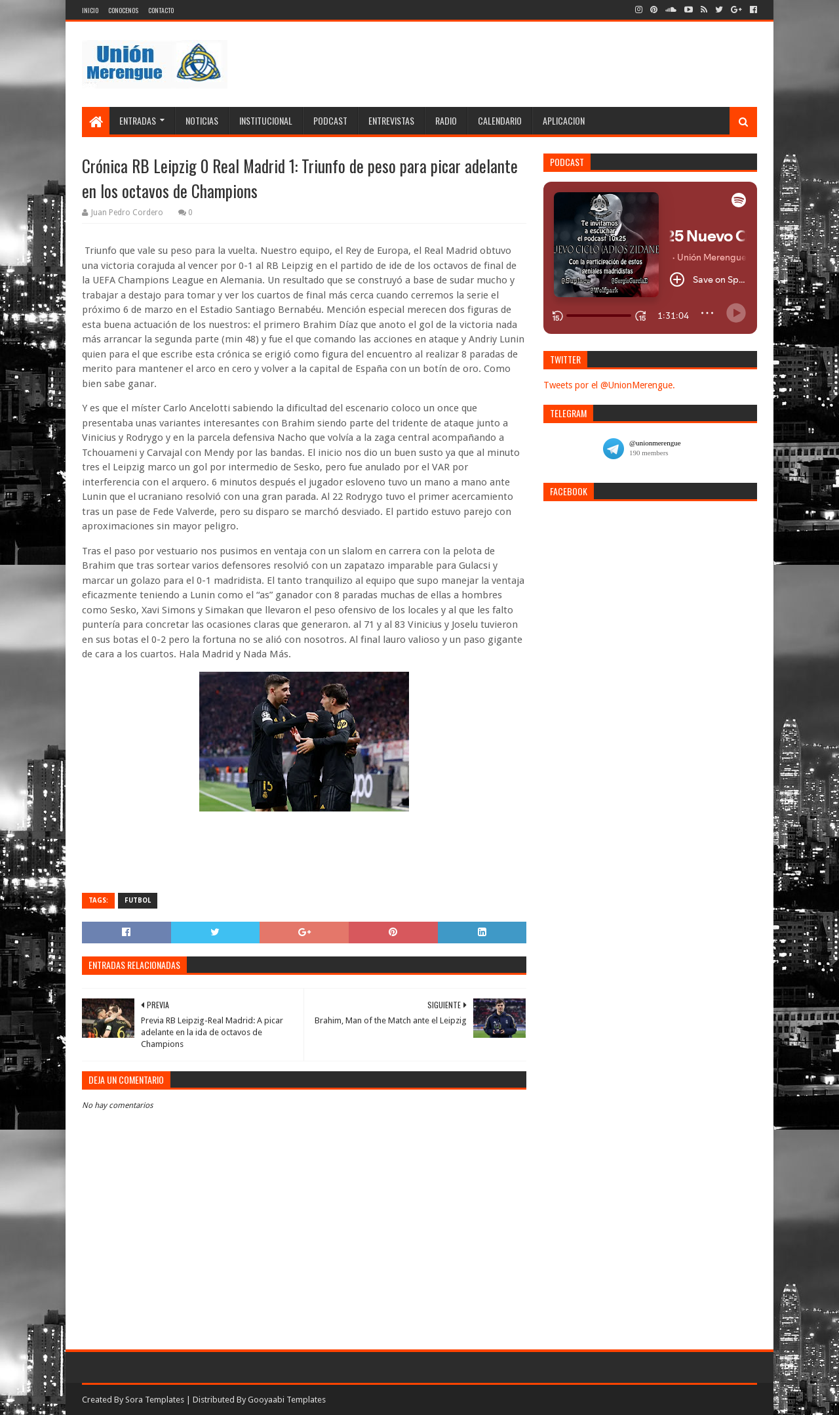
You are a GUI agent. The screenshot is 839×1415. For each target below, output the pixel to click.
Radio (446, 120)
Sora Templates (154, 1400)
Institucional (265, 120)
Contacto (161, 10)
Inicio (90, 10)
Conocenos (123, 10)
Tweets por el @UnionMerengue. (609, 385)
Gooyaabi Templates (287, 1400)
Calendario (500, 120)
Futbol (138, 900)
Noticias (201, 120)
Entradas (137, 120)
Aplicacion (564, 120)
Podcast (330, 120)
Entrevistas (391, 120)
